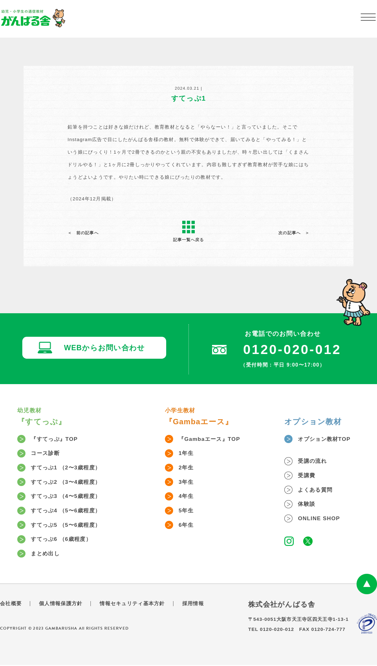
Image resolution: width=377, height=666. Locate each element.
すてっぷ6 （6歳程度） (63, 540)
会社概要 (11, 604)
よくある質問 (316, 490)
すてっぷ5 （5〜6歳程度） (68, 526)
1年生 (187, 454)
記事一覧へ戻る (188, 231)
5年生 (187, 511)
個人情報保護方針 (60, 604)
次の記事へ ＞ (293, 233)
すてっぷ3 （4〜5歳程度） (68, 497)
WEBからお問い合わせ (105, 348)
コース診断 (46, 454)
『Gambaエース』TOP (211, 439)
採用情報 (193, 604)
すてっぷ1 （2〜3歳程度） (68, 468)
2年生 (187, 468)
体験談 (307, 505)
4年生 (187, 497)
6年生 (187, 526)
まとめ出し (46, 555)
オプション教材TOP (325, 439)
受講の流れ (313, 461)
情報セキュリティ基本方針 (132, 604)
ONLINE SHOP (320, 519)
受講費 (307, 476)
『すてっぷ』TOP (55, 439)
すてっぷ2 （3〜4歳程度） (68, 482)
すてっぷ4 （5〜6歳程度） (68, 511)
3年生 (187, 482)
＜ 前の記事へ (83, 233)
